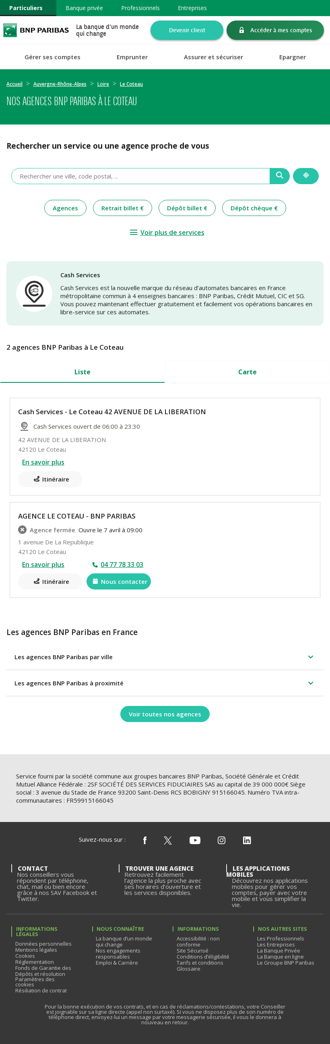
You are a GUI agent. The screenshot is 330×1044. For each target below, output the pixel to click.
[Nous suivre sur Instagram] (221, 840)
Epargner (292, 57)
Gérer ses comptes (52, 57)
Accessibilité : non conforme (198, 941)
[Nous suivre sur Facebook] (144, 840)
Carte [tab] (247, 371)
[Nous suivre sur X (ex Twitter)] (168, 840)
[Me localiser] (306, 176)
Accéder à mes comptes (281, 30)
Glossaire (188, 968)
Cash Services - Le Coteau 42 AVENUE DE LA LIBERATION (112, 411)
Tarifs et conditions (200, 962)
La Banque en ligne (280, 956)
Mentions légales (36, 949)
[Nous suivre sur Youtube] (195, 840)
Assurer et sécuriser (213, 57)
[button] (165, 657)
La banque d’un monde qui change (124, 941)
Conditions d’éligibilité (203, 956)
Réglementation (34, 961)
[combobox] (140, 176)
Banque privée (84, 8)
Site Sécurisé (192, 950)
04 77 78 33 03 (122, 564)
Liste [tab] (82, 371)
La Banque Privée (278, 950)
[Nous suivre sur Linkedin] (247, 840)
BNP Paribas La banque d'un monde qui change (36, 30)
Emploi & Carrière (117, 962)
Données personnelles (43, 943)
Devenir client (187, 30)
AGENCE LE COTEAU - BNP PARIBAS (77, 516)
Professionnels (140, 8)
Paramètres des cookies (35, 982)
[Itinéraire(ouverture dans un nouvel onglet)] (50, 479)
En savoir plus (43, 462)
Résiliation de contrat (41, 990)
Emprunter (132, 57)
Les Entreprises (276, 944)
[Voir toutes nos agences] (165, 714)
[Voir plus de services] (167, 232)
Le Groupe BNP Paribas (285, 962)
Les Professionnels (280, 938)
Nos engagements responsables (118, 953)
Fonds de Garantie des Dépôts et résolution (43, 971)
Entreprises (192, 8)
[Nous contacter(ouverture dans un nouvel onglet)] (119, 581)
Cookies (25, 955)
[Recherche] (280, 176)
